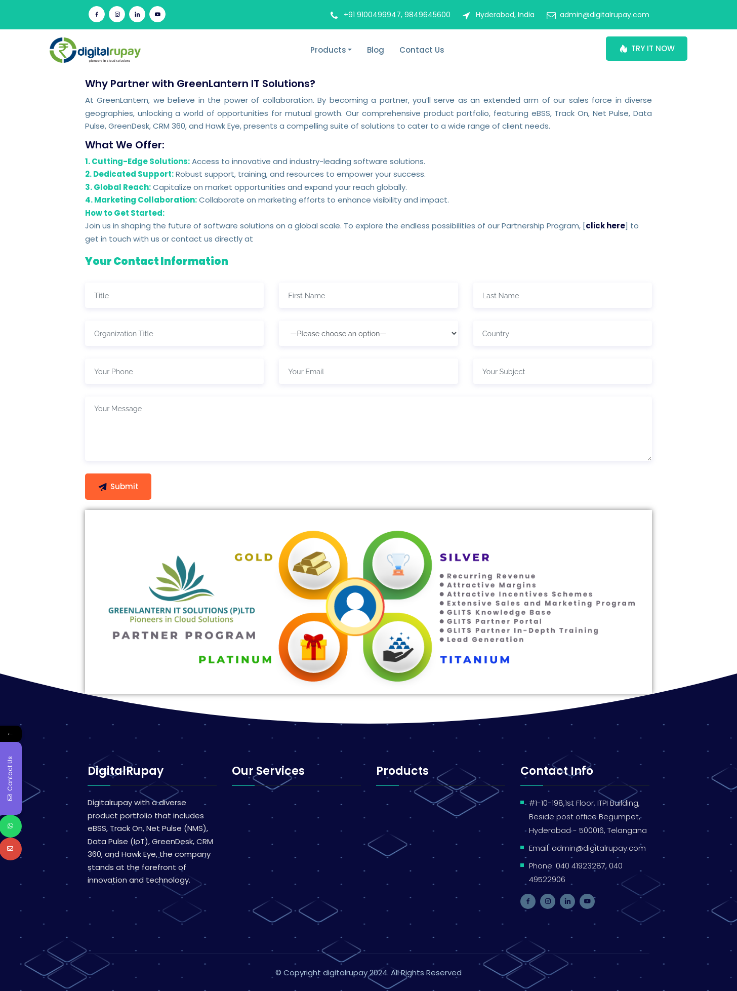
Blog (375, 50)
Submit (118, 486)
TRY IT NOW (647, 48)
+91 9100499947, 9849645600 (397, 15)
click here (605, 225)
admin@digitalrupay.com (604, 15)
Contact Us (421, 50)
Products (328, 50)
